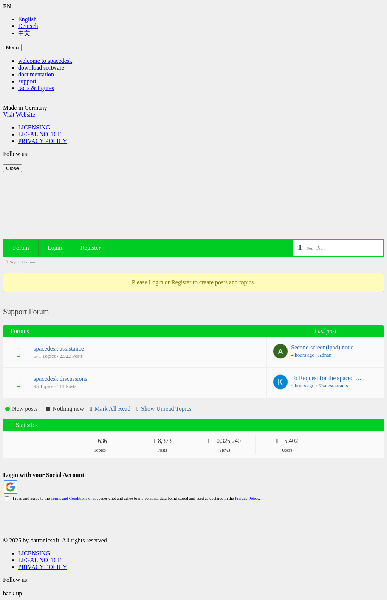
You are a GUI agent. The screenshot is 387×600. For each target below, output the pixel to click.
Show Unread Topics (166, 408)
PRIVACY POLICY (42, 141)
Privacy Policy (247, 498)
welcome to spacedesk (45, 61)
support (27, 81)
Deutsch (28, 26)
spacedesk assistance (59, 348)
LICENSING (34, 127)
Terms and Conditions (69, 498)
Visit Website (19, 114)
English (27, 19)
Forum (21, 248)
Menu (12, 47)
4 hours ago (302, 355)
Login (55, 248)
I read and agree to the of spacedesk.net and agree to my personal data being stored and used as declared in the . (132, 498)
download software (41, 67)
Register (90, 248)
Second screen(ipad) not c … (326, 347)
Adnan (324, 355)
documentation (36, 74)
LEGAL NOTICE (40, 134)
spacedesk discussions (60, 379)
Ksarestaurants (333, 385)
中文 (24, 33)
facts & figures (36, 88)
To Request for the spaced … (326, 378)
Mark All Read (112, 408)
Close (12, 168)
